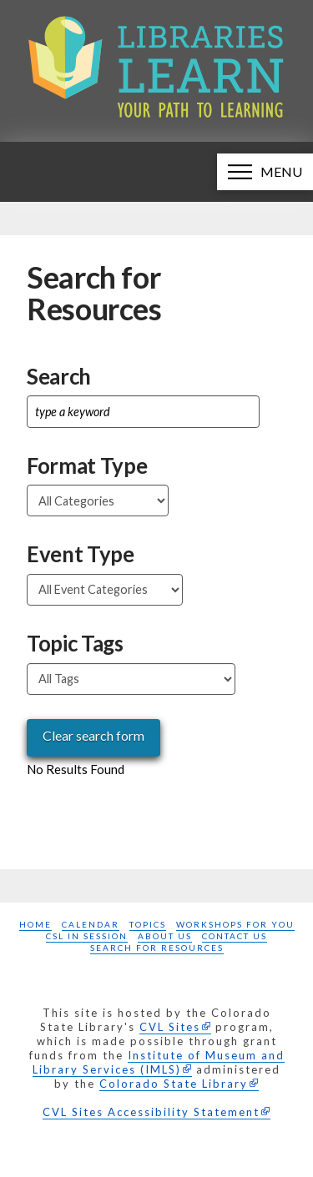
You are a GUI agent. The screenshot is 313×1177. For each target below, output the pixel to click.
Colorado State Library (173, 1083)
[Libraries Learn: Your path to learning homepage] (156, 71)
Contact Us (234, 936)
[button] (265, 171)
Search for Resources (157, 948)
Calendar (90, 924)
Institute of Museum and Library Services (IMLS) (159, 1062)
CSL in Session (87, 936)
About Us (165, 936)
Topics (147, 924)
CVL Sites (169, 1027)
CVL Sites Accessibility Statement (151, 1112)
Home (35, 924)
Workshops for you (235, 924)
